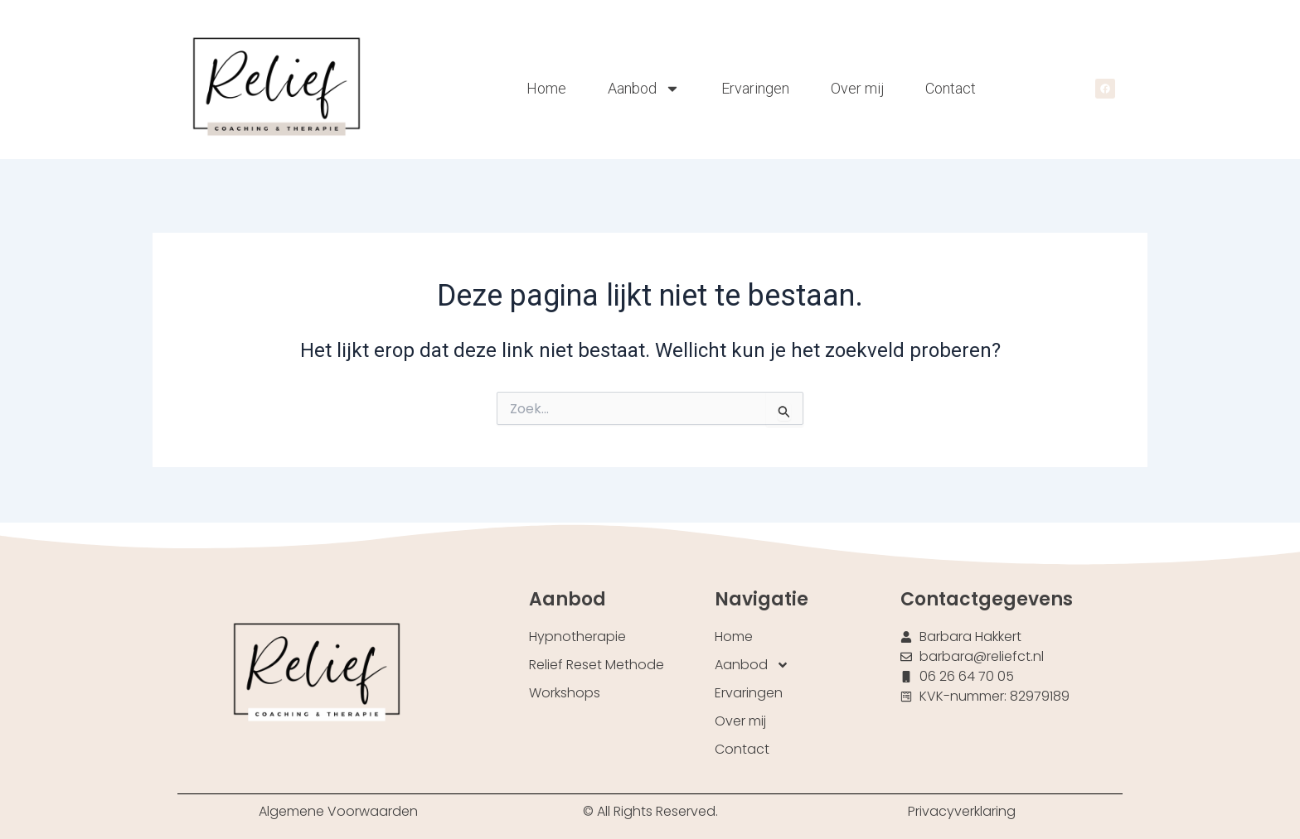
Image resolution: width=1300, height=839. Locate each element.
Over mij (857, 88)
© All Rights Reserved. (650, 811)
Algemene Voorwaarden (338, 811)
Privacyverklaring (962, 811)
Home (546, 88)
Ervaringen (755, 88)
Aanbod (644, 88)
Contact (950, 88)
